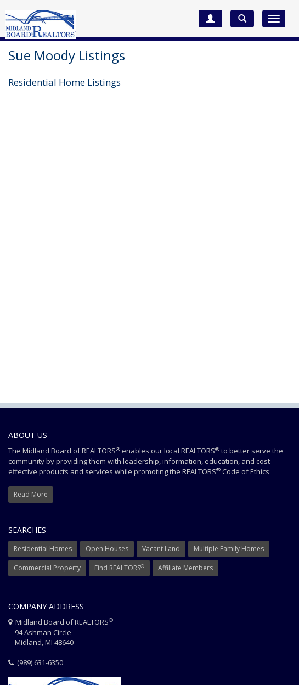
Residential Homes (43, 548)
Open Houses (107, 548)
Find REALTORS (119, 568)
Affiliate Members (185, 567)
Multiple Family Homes (229, 548)
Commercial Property (47, 567)
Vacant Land (161, 548)
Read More (31, 494)
